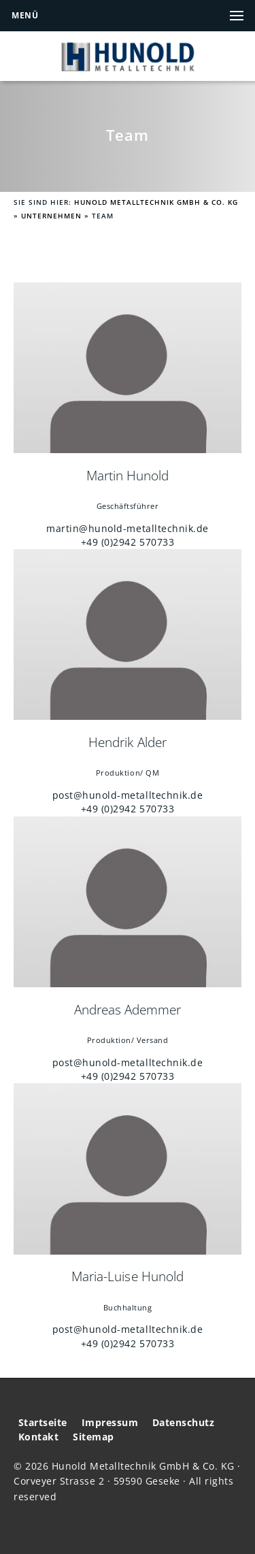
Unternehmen (51, 216)
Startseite (42, 1423)
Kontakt (38, 1437)
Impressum (110, 1423)
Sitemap (93, 1437)
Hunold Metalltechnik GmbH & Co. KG (156, 202)
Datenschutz (183, 1423)
